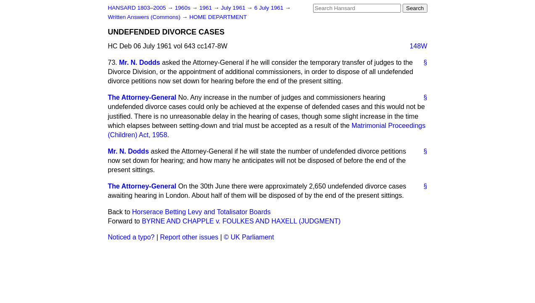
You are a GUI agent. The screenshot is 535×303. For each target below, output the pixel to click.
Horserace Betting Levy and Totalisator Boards (201, 211)
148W (418, 46)
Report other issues (189, 237)
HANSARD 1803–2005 (137, 8)
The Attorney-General (142, 97)
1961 (206, 8)
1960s (183, 8)
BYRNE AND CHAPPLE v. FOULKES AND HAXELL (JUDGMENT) (241, 221)
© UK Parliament (249, 237)
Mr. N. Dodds (139, 62)
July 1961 (234, 8)
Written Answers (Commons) (145, 17)
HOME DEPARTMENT (218, 17)
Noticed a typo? (131, 237)
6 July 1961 (269, 8)
